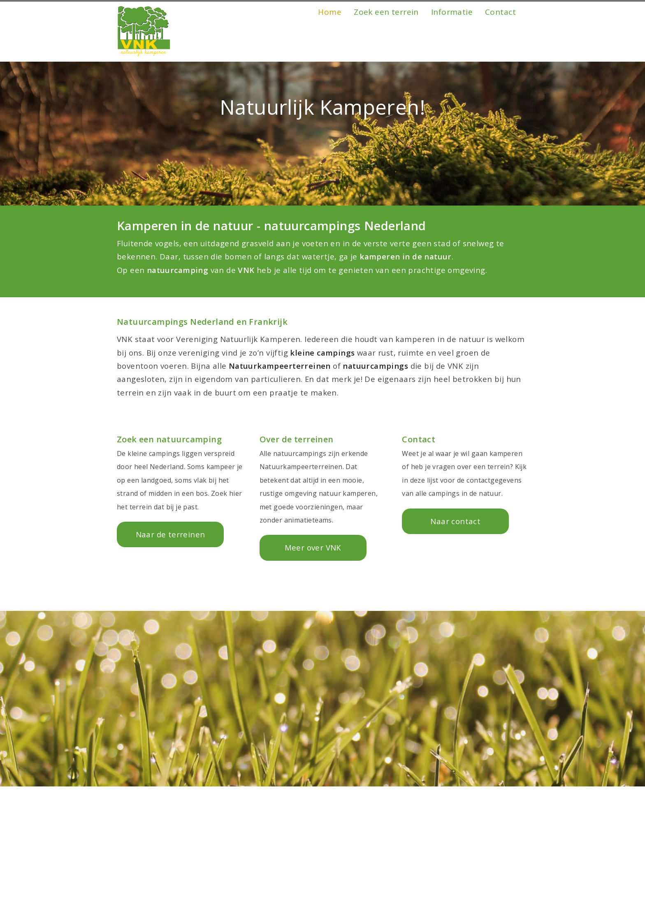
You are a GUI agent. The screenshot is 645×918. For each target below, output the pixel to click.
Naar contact (455, 521)
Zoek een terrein (386, 46)
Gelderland (145, 909)
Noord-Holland (287, 896)
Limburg (276, 909)
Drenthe (140, 883)
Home (329, 46)
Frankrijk (141, 870)
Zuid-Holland (284, 883)
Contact (500, 46)
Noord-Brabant (288, 870)
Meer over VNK (313, 547)
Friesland (141, 896)
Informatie (452, 46)
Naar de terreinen (170, 534)
